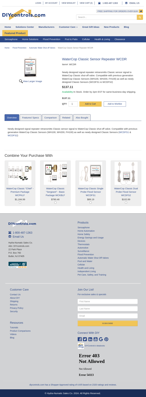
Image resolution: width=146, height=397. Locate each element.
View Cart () (86, 3)
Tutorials (14, 327)
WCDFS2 (12, 135)
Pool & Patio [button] (71, 39)
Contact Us (15, 294)
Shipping (14, 301)
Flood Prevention (20, 48)
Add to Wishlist (115, 104)
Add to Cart (90, 104)
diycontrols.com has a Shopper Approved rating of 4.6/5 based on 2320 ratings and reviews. (73, 385)
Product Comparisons (20, 331)
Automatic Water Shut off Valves (42, 48)
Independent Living (87, 271)
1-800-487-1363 (110, 3)
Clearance (120, 39)
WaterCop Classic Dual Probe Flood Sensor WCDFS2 (126, 192)
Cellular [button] (86, 39)
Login (38, 3)
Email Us (134, 3)
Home (7, 48)
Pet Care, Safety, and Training (92, 275)
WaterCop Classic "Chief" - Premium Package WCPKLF (20, 192)
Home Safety (84, 234)
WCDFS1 (124, 132)
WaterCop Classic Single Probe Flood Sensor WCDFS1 (90, 192)
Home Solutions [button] (30, 39)
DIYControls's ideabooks (95, 346)
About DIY (15, 298)
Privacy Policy (16, 308)
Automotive (83, 248)
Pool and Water (85, 261)
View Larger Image (32, 81)
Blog (12, 337)
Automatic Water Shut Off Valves (93, 258)
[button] (24, 27)
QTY (64, 103)
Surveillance (83, 251)
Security (14, 311)
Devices (81, 241)
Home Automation (86, 231)
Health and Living (86, 268)
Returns (13, 304)
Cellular (81, 264)
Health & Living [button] (102, 39)
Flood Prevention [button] (51, 39)
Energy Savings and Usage (91, 237)
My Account (51, 3)
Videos (13, 334)
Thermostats (84, 244)
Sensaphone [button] (11, 39)
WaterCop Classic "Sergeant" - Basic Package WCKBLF (55, 192)
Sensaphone (84, 227)
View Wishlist (69, 3)
